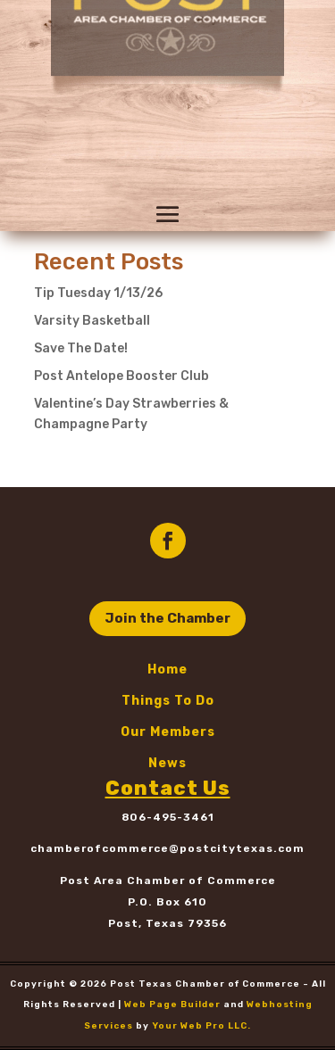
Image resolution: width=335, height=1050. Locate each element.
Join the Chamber (167, 618)
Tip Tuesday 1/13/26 (98, 293)
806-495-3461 (167, 817)
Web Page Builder (172, 1004)
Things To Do (167, 700)
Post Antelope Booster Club (121, 376)
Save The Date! (81, 348)
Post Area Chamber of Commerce (168, 880)
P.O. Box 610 (167, 902)
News (167, 763)
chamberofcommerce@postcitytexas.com (167, 848)
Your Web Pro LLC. (201, 1026)
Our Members (168, 732)
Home (167, 669)
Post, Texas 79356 (167, 923)
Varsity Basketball (92, 320)
